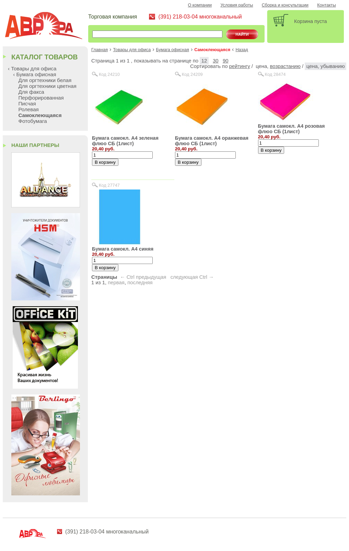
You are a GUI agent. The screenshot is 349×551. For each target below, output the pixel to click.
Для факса (31, 92)
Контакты (326, 5)
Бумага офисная (172, 49)
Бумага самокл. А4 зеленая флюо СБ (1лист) (125, 140)
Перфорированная (40, 98)
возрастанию (285, 66)
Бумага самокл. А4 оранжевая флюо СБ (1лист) (211, 140)
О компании (200, 5)
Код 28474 (275, 74)
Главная (99, 49)
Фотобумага (32, 121)
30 (216, 61)
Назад (241, 49)
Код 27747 (109, 185)
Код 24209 (192, 74)
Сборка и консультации (285, 5)
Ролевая (28, 109)
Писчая (27, 103)
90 (226, 61)
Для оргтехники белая (44, 80)
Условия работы (236, 5)
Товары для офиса (132, 49)
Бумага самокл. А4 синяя (122, 249)
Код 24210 (109, 74)
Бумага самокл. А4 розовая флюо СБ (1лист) (291, 128)
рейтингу (239, 66)
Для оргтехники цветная (47, 86)
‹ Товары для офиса (32, 68)
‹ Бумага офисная (34, 74)
